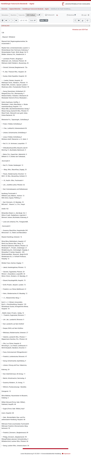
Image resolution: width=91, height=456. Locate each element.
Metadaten (5, 15)
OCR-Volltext (31, 15)
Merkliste (71, 15)
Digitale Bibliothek (14, 9)
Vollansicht (49, 15)
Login (84, 15)
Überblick (14, 15)
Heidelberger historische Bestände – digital (17, 4)
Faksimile (21, 15)
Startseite (4, 9)
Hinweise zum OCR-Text (80, 29)
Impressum (67, 453)
